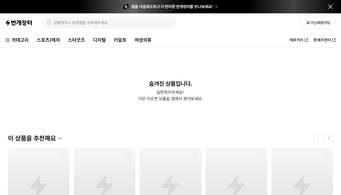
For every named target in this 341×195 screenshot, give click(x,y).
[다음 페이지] (328, 138)
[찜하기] (63, 155)
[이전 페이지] (318, 138)
